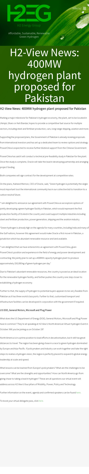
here (78, 392)
